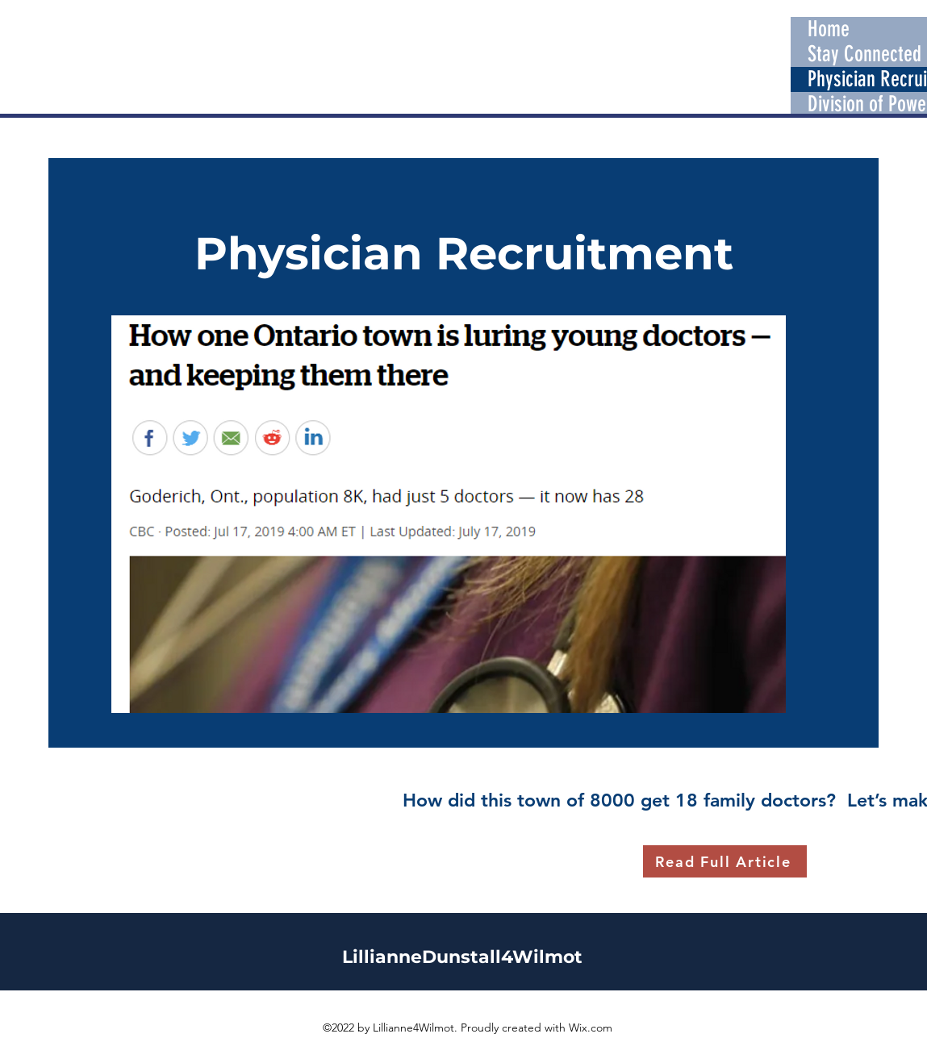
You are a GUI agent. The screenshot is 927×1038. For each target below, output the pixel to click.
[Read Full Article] (725, 861)
